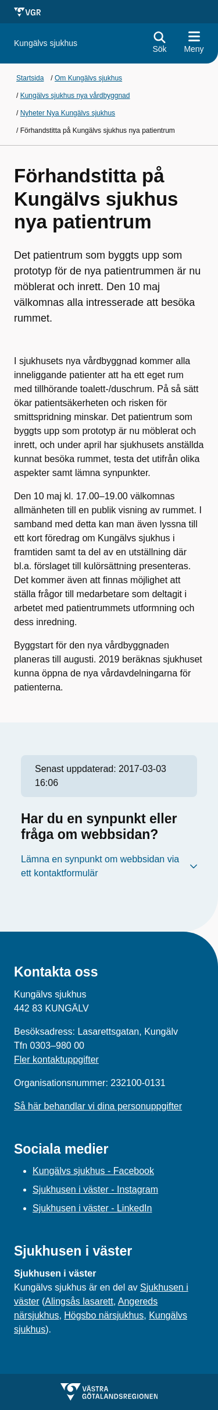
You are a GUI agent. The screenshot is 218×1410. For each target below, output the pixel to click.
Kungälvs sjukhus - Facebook (93, 1171)
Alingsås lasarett (79, 1301)
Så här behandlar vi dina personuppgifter (98, 1106)
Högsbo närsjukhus (104, 1315)
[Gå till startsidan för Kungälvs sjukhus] (45, 43)
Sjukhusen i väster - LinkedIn (92, 1208)
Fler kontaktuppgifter (56, 1059)
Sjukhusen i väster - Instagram (95, 1189)
